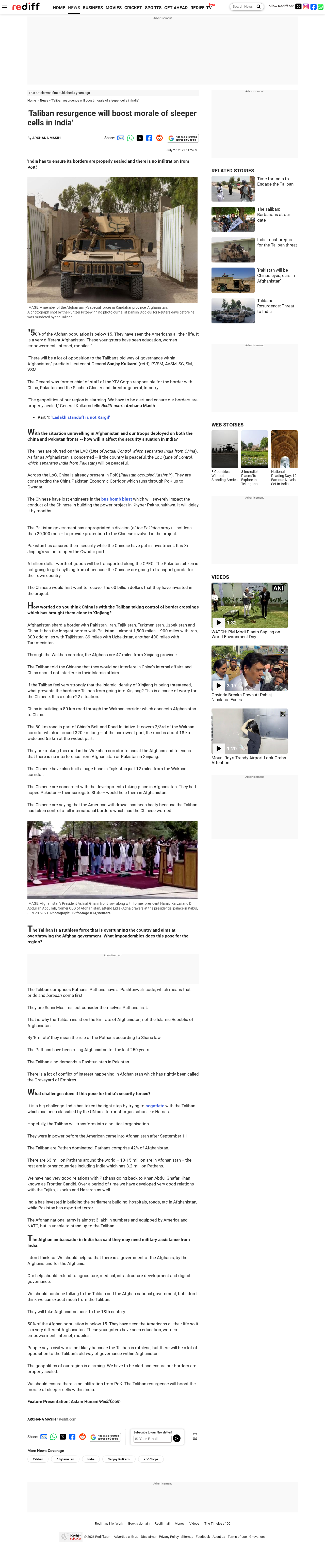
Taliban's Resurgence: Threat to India (275, 306)
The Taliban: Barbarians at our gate (273, 215)
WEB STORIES (227, 425)
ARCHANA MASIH (46, 138)
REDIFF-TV (201, 7)
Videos (194, 1523)
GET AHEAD (176, 7)
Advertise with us (126, 1537)
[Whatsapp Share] (129, 138)
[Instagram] (306, 6)
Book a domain (139, 1523)
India (90, 1459)
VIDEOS (220, 577)
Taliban (38, 1459)
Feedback (203, 1537)
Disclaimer (148, 1537)
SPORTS (153, 7)
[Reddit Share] (158, 138)
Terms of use (237, 1537)
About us (219, 1537)
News (44, 100)
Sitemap (187, 1537)
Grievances (257, 1537)
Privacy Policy (169, 1537)
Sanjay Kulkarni (119, 1459)
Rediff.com (103, 1537)
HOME (59, 7)
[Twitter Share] (139, 138)
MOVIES (114, 7)
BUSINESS (93, 7)
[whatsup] (321, 6)
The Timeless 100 (217, 1523)
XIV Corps (150, 1459)
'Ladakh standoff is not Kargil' (81, 417)
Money (179, 1523)
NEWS (74, 7)
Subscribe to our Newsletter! (153, 1432)
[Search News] (257, 7)
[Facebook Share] (149, 138)
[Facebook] (313, 6)
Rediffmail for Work (109, 1523)
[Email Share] (120, 138)
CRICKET (133, 7)
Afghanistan (65, 1459)
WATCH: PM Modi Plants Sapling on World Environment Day (246, 634)
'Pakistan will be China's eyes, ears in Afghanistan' (276, 276)
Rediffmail (162, 1523)
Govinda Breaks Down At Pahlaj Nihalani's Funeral (242, 697)
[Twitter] (298, 6)
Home (31, 100)
